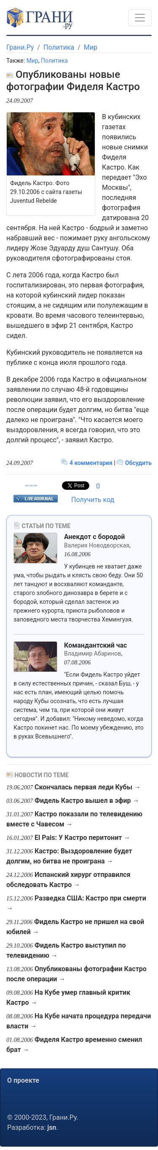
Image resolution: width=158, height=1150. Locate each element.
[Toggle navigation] (140, 17)
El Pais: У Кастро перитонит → (82, 838)
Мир (90, 47)
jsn (51, 1127)
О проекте (23, 1080)
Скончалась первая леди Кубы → (88, 787)
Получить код (92, 500)
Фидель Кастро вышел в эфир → (87, 801)
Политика (58, 47)
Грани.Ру (20, 47)
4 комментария (87, 462)
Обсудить (134, 462)
